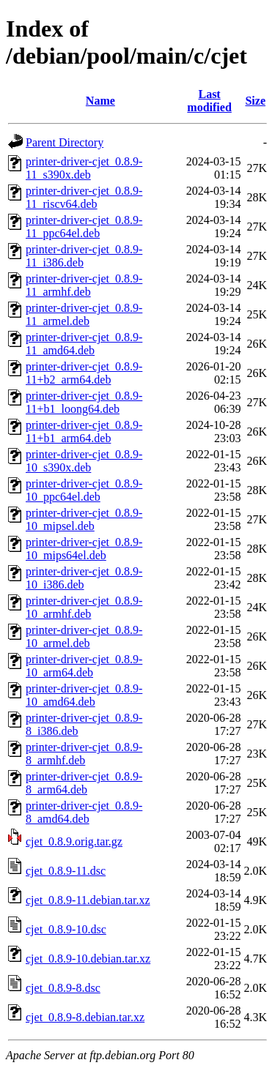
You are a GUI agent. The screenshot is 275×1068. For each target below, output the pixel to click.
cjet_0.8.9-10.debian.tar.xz (88, 958)
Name (100, 100)
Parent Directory (64, 142)
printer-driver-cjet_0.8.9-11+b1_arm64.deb (84, 431)
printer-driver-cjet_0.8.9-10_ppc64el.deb (84, 490)
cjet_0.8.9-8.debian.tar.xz (85, 1017)
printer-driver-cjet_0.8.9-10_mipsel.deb (84, 519)
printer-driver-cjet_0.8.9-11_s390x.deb (84, 168)
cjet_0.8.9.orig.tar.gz (74, 841)
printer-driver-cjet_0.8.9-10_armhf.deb (84, 607)
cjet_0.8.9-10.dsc (66, 929)
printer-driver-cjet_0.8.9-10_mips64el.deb (84, 548)
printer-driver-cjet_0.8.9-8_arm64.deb (84, 783)
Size (255, 100)
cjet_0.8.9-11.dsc (66, 871)
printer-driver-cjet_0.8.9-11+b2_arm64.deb (84, 373)
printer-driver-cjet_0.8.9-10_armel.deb (84, 636)
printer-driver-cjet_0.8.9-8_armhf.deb (84, 753)
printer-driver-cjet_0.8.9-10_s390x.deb (84, 461)
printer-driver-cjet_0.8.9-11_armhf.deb (84, 285)
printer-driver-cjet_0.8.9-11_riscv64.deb (84, 197)
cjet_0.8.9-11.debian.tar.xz (88, 900)
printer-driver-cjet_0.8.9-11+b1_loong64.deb (84, 402)
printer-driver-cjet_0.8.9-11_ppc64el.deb (84, 226)
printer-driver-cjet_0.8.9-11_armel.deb (84, 314)
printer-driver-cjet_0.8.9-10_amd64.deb (84, 695)
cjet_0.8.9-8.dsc (63, 988)
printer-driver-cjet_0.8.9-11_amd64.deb (84, 343)
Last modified (209, 100)
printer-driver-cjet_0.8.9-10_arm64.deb (84, 666)
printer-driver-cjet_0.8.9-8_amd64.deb (84, 812)
